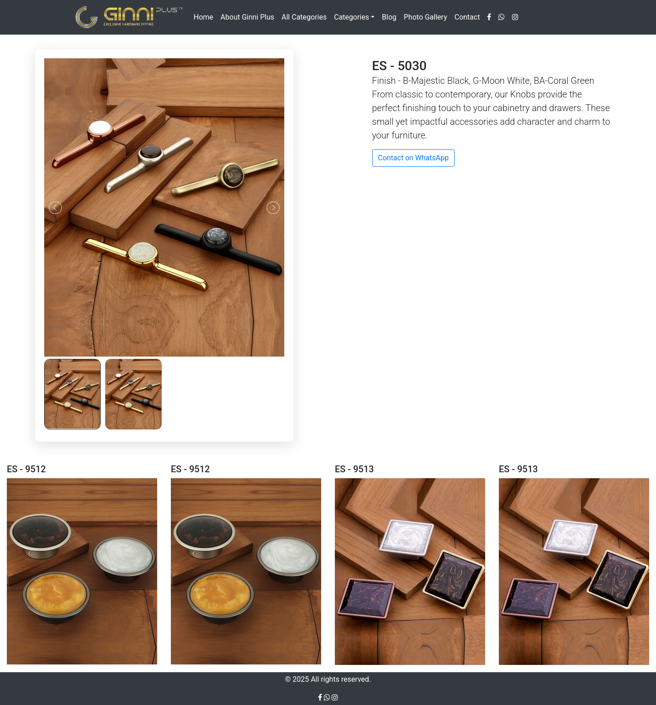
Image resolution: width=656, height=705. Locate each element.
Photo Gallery (425, 17)
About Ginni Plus (247, 17)
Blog (389, 17)
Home (203, 17)
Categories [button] (351, 17)
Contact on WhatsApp (413, 157)
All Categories (304, 17)
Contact (467, 17)
